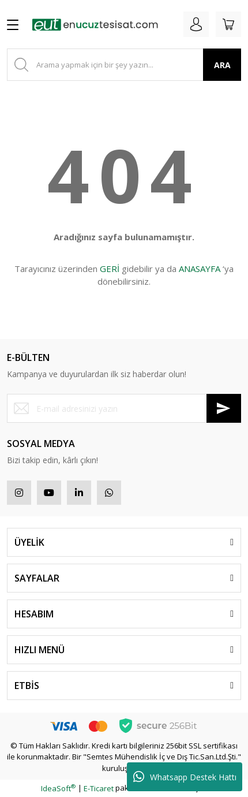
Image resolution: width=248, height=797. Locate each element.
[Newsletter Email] (124, 408)
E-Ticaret (99, 788)
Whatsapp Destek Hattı (184, 776)
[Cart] (228, 24)
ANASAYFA (199, 268)
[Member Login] (196, 24)
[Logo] (95, 24)
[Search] (124, 65)
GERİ (109, 268)
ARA (222, 64)
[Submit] (223, 408)
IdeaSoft (58, 788)
